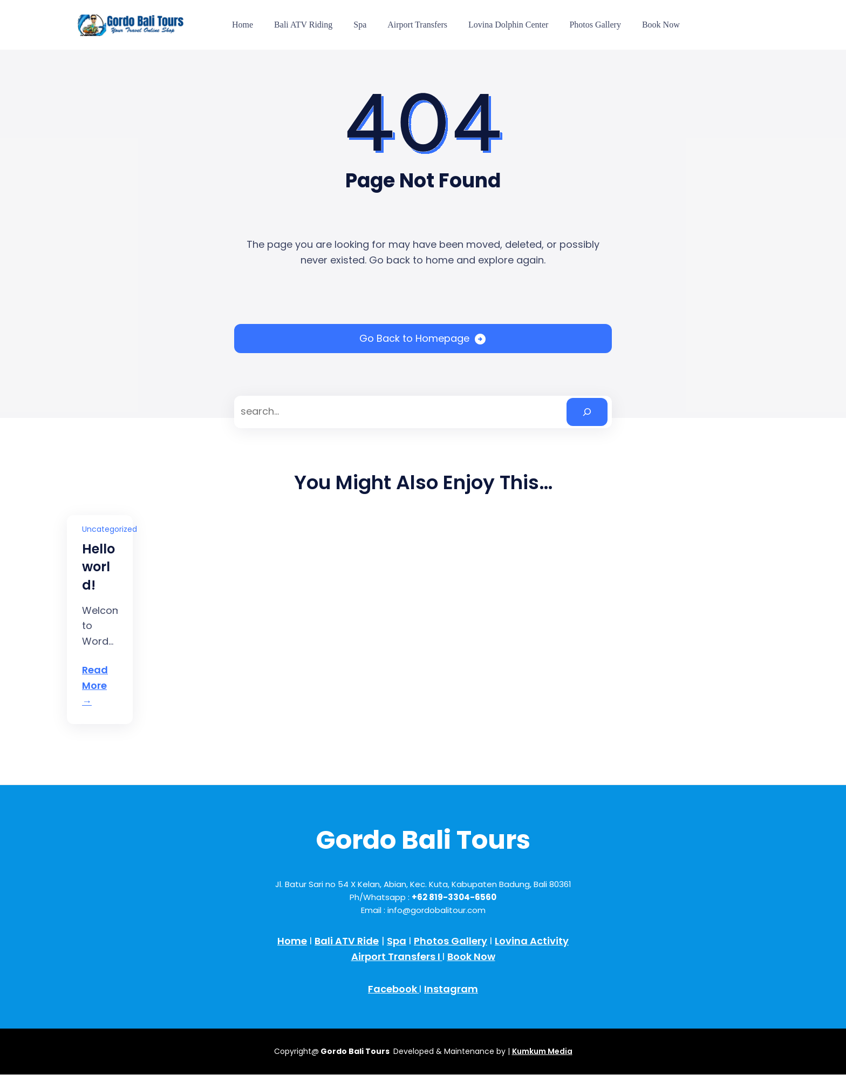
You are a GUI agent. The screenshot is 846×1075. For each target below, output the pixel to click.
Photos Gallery (450, 941)
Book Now (471, 956)
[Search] (587, 412)
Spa (396, 941)
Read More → (95, 685)
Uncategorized (109, 529)
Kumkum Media (542, 1051)
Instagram (451, 989)
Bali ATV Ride (347, 941)
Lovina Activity (532, 941)
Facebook (393, 989)
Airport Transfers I (396, 956)
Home (292, 941)
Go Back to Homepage (414, 338)
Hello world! (98, 567)
